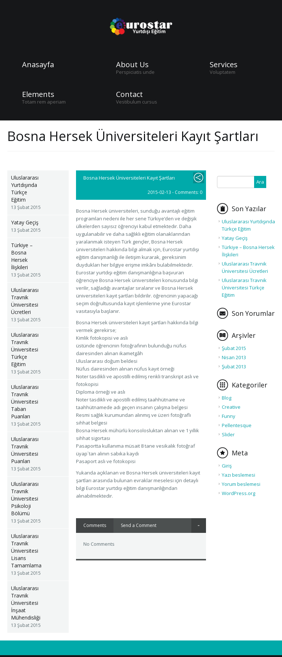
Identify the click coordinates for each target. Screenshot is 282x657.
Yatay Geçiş (25, 222)
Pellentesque (237, 425)
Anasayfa (38, 64)
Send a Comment (138, 525)
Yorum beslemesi (241, 484)
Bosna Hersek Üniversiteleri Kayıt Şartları (129, 177)
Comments (94, 525)
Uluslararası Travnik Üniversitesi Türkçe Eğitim (25, 349)
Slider (228, 434)
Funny (228, 416)
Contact (129, 94)
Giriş (227, 465)
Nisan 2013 (234, 357)
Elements (38, 94)
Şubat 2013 (234, 366)
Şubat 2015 (234, 348)
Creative (231, 407)
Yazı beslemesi (238, 475)
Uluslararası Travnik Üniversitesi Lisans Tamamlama (26, 551)
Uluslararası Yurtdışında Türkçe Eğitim (25, 188)
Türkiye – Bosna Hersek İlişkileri (22, 256)
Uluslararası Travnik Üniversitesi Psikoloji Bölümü (25, 498)
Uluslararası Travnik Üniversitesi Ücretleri (25, 300)
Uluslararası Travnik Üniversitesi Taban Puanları (25, 401)
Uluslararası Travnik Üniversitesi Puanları (25, 450)
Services (224, 64)
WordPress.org (238, 493)
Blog (226, 397)
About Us (132, 64)
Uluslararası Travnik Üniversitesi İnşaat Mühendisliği (25, 603)
